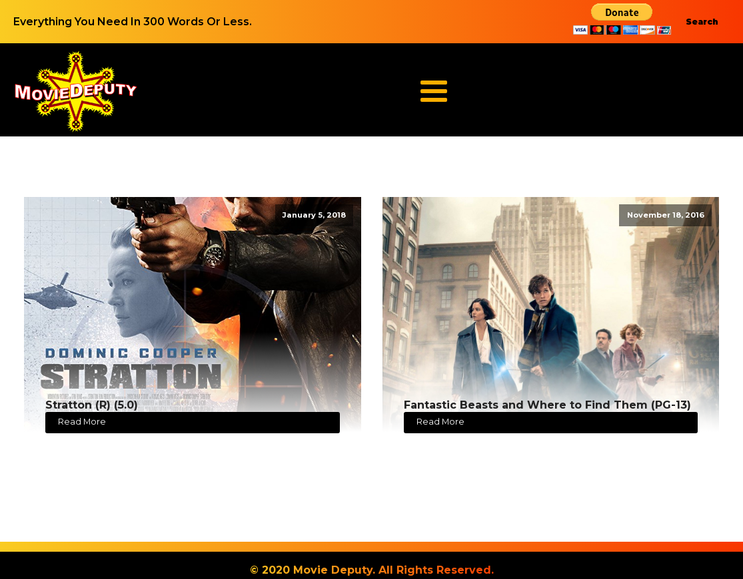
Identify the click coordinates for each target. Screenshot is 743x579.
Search (702, 22)
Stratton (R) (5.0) (91, 405)
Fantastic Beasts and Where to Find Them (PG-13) (547, 405)
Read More (82, 422)
